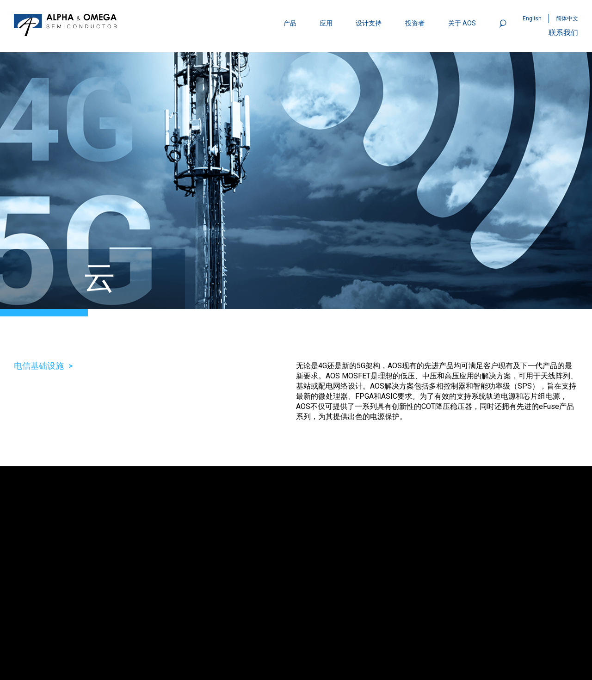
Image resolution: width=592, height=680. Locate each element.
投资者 (415, 23)
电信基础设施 (39, 366)
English (532, 18)
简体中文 (567, 18)
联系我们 (563, 32)
